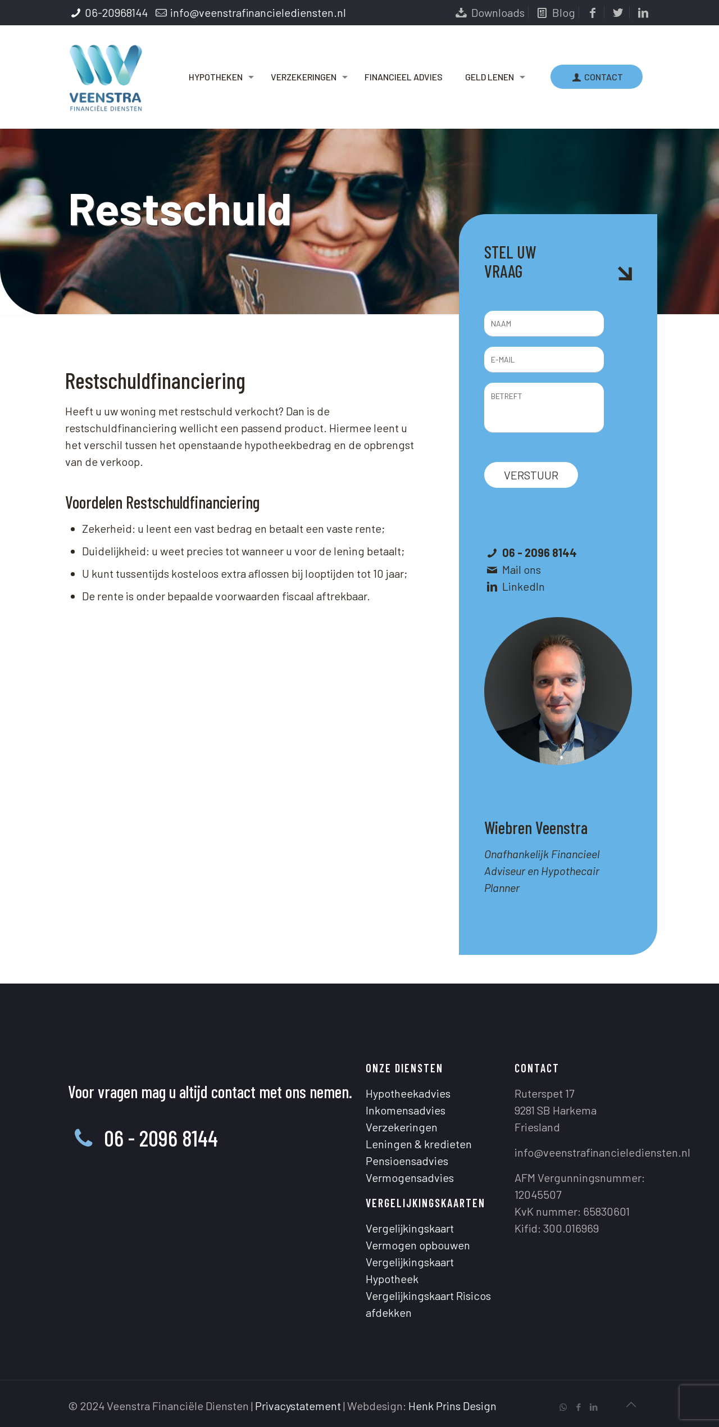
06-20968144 (116, 12)
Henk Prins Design (452, 1405)
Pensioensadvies (407, 1160)
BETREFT (544, 408)
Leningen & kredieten (419, 1143)
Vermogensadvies (410, 1177)
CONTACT (596, 76)
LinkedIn (523, 586)
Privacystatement (298, 1405)
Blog (554, 12)
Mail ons (521, 569)
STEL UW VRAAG (510, 261)
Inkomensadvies (405, 1110)
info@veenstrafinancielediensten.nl (258, 12)
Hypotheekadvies (408, 1093)
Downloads (489, 12)
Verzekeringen (402, 1127)
